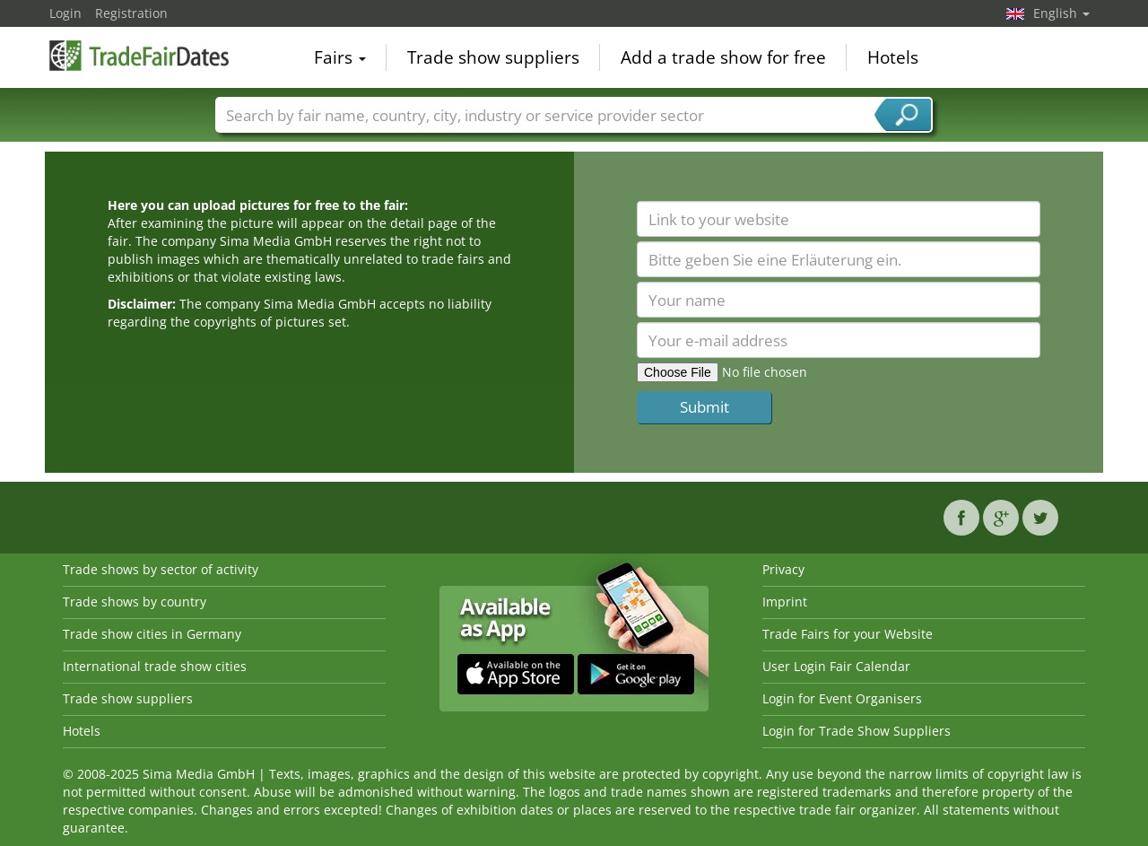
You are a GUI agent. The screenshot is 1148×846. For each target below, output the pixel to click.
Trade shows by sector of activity (160, 569)
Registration (131, 13)
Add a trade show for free (723, 57)
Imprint (784, 601)
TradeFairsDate (139, 56)
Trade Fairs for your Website (847, 633)
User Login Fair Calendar (836, 666)
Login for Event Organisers (842, 698)
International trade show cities (155, 666)
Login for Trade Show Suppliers (856, 730)
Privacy (783, 569)
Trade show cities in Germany (152, 633)
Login (65, 13)
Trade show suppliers (493, 57)
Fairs (340, 57)
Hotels (892, 57)
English (1061, 13)
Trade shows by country (134, 601)
